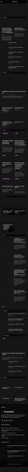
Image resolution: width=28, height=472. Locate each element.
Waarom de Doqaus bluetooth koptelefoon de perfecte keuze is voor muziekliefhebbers (7, 30)
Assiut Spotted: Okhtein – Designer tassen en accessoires (15, 53)
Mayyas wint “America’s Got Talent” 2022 (15, 376)
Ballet (4, 343)
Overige (16, 133)
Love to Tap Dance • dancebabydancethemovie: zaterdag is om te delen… (16, 67)
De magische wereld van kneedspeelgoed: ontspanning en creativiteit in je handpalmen (7, 123)
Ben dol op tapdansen (6, 403)
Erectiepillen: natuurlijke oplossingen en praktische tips (14, 92)
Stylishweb (17, 31)
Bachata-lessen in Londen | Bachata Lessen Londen (16, 371)
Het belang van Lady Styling (19, 187)
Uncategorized (5, 133)
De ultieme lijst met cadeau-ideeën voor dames (20, 108)
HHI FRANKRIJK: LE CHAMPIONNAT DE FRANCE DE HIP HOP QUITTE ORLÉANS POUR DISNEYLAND (20, 241)
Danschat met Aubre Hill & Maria (13, 61)
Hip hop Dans (5, 238)
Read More (15, 253)
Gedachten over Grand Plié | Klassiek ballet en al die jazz (13, 359)
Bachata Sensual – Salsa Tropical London (20, 29)
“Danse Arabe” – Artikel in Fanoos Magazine (15, 47)
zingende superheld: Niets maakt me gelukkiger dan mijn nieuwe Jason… (19, 296)
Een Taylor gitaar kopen (12, 42)
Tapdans (4, 257)
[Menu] (1, 2)
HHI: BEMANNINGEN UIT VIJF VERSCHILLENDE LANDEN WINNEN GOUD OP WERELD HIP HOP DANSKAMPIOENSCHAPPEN (21, 276)
